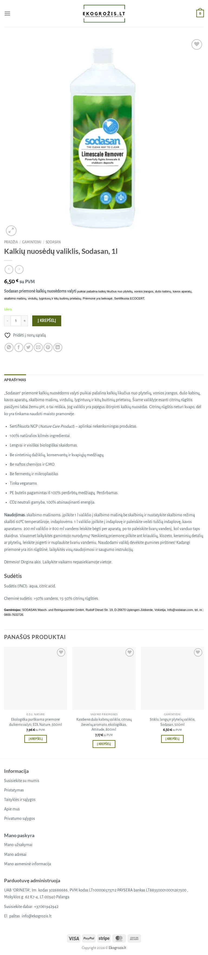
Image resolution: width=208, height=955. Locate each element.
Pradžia (11, 242)
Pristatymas (14, 790)
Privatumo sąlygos (19, 818)
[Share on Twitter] (28, 347)
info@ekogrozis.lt (36, 916)
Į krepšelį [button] (36, 738)
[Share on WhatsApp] (9, 347)
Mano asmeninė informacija (27, 864)
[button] (7, 13)
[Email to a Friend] (38, 347)
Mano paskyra (19, 835)
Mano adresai (15, 854)
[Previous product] (19, 269)
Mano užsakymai (18, 845)
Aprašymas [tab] (15, 380)
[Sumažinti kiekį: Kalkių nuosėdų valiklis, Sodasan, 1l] (7, 320)
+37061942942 (46, 906)
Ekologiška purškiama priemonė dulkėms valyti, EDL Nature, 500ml (35, 722)
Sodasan (53, 242)
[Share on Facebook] (18, 347)
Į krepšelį (47, 321)
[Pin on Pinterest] (48, 347)
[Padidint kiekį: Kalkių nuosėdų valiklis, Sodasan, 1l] (24, 320)
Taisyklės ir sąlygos (19, 799)
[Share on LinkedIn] (57, 347)
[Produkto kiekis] (16, 320)
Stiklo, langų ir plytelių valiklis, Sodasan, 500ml (172, 722)
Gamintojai (31, 242)
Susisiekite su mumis (21, 780)
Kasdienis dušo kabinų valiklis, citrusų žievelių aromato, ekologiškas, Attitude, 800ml (104, 724)
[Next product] (9, 269)
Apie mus (12, 809)
